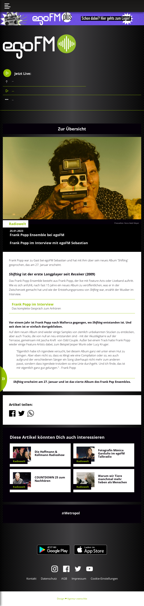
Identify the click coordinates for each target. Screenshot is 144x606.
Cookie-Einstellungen (104, 578)
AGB (64, 578)
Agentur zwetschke (77, 598)
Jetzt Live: (17, 73)
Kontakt (31, 578)
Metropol (72, 513)
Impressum (79, 578)
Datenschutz (49, 578)
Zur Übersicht (72, 129)
